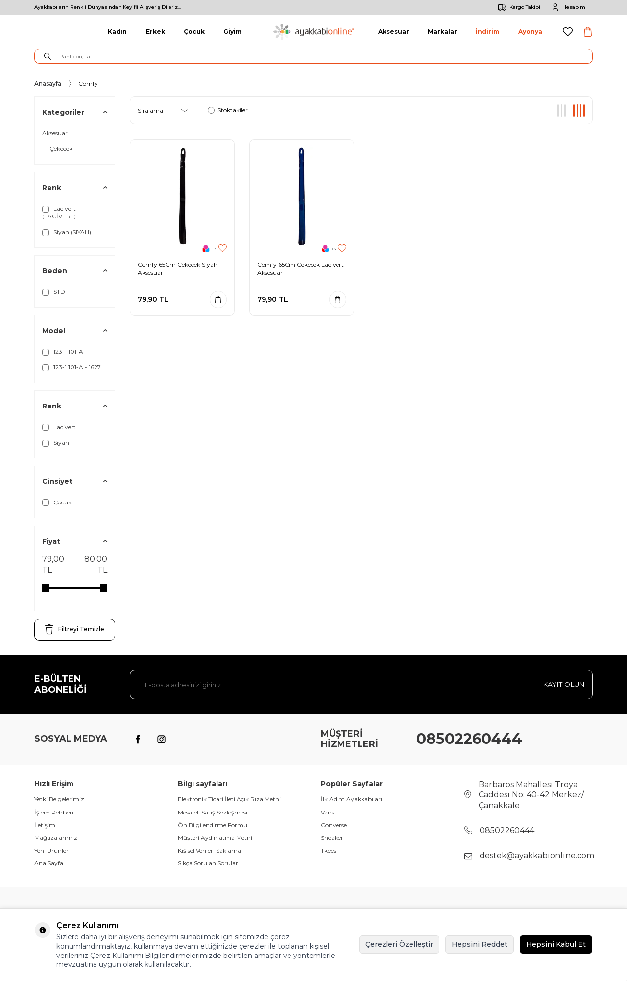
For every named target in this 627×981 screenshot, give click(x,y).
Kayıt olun (563, 684)
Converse (334, 825)
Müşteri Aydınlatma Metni (215, 837)
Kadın (117, 31)
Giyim (232, 31)
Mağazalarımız (55, 837)
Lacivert (59, 427)
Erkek (155, 31)
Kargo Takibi (517, 7)
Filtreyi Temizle (74, 629)
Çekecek (60, 148)
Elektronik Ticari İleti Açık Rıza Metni (229, 799)
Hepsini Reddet (479, 944)
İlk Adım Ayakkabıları (351, 799)
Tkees (328, 850)
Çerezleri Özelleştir (399, 944)
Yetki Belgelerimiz (59, 799)
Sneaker (332, 837)
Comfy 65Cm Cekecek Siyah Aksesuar (177, 268)
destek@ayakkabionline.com (537, 855)
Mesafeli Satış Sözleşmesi (212, 812)
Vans (327, 812)
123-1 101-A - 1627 (71, 367)
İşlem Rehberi (53, 812)
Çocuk (194, 31)
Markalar (442, 31)
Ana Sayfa (48, 863)
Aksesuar (393, 31)
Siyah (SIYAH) (66, 232)
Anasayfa (47, 83)
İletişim (44, 825)
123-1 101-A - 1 (66, 352)
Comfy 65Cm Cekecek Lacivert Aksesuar (300, 268)
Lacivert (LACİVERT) (59, 212)
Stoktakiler (228, 110)
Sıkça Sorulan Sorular (208, 863)
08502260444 (469, 739)
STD (53, 292)
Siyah (55, 443)
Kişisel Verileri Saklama (209, 850)
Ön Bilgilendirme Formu (212, 825)
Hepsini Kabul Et (556, 944)
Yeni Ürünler (51, 850)
